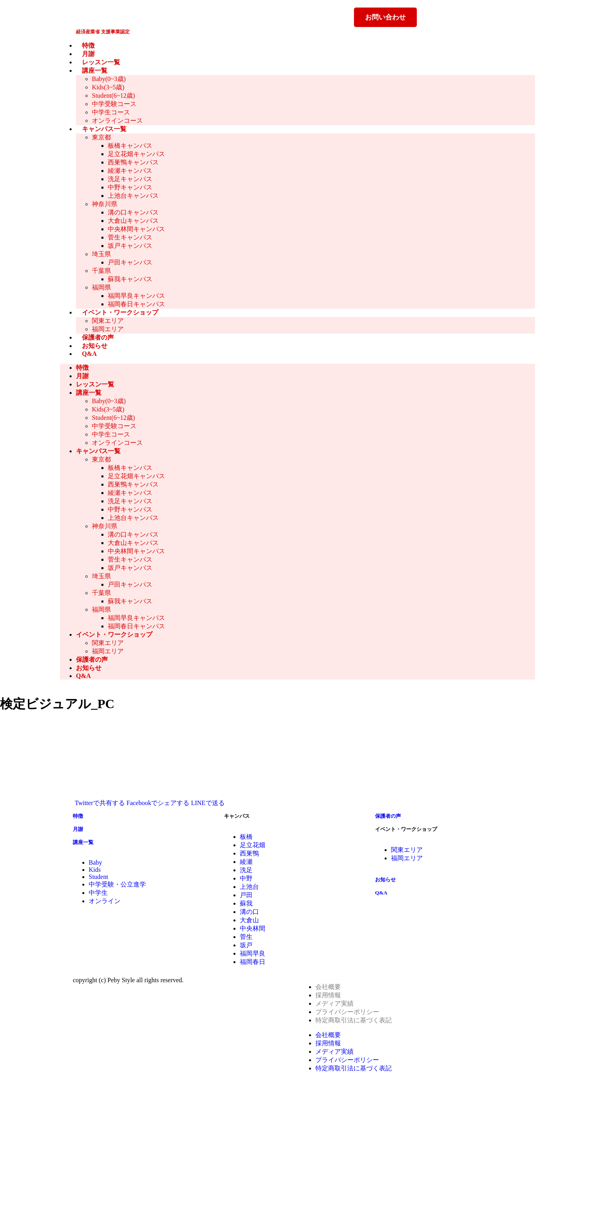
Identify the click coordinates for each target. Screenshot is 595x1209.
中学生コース (111, 112)
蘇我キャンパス (130, 279)
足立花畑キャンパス (136, 154)
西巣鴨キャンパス (133, 162)
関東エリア (108, 320)
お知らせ (94, 345)
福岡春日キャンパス (136, 304)
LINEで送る (207, 803)
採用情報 (328, 995)
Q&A (89, 353)
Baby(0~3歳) (109, 78)
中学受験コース (114, 103)
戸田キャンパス (130, 262)
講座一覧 (94, 70)
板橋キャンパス (130, 145)
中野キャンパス (130, 187)
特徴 (88, 45)
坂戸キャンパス (130, 245)
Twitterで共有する (100, 803)
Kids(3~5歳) (108, 87)
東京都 (101, 137)
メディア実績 (334, 1003)
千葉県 (101, 270)
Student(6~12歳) (113, 95)
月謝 (88, 53)
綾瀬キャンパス (130, 170)
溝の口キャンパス (133, 212)
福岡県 (101, 287)
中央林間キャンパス (136, 229)
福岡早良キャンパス (136, 295)
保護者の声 (98, 337)
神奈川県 (104, 204)
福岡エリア (108, 329)
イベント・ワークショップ (120, 312)
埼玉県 (101, 254)
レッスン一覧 (101, 62)
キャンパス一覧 (104, 129)
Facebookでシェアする (157, 803)
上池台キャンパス (133, 195)
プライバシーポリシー (347, 1011)
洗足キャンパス (130, 179)
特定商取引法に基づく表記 (353, 1020)
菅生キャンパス (130, 237)
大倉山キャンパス (133, 220)
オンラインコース (117, 120)
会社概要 (328, 986)
